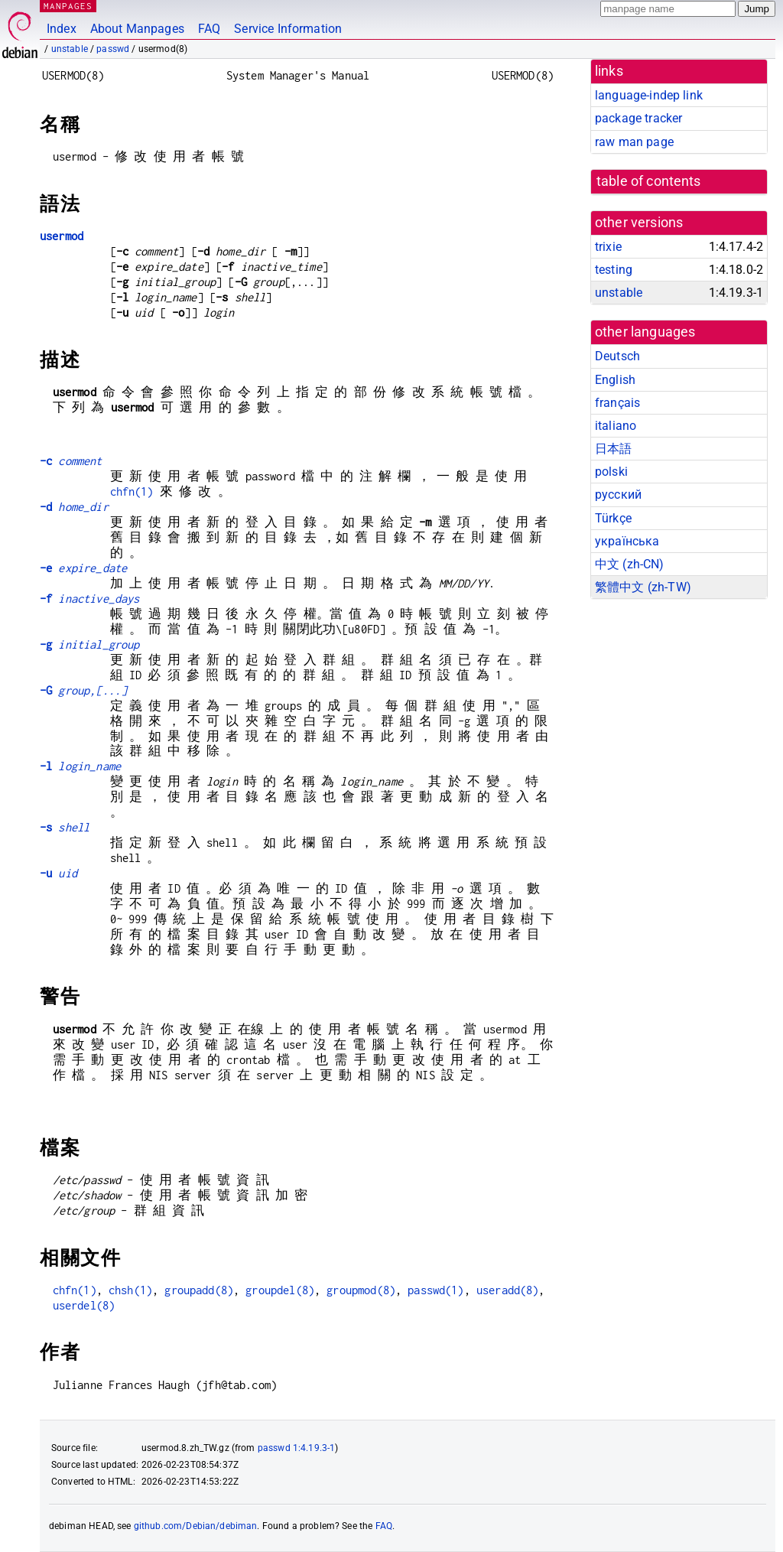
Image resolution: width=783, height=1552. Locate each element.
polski (611, 471)
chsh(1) (130, 1290)
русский (618, 494)
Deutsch (617, 356)
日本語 (613, 448)
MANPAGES (68, 6)
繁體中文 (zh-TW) (643, 587)
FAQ (209, 28)
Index (61, 28)
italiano (615, 425)
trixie (608, 246)
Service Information (288, 28)
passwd (112, 49)
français (617, 402)
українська (627, 541)
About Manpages (137, 28)
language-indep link (649, 95)
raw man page (634, 142)
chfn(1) (132, 491)
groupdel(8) (279, 1290)
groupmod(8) (361, 1290)
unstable (69, 49)
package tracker (638, 118)
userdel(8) (84, 1305)
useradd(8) (507, 1290)
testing (613, 269)
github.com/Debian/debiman (196, 1526)
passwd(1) (435, 1290)
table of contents (648, 181)
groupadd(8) (198, 1290)
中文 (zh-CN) (629, 564)
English (615, 380)
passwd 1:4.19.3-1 (297, 1448)
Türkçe (613, 518)
